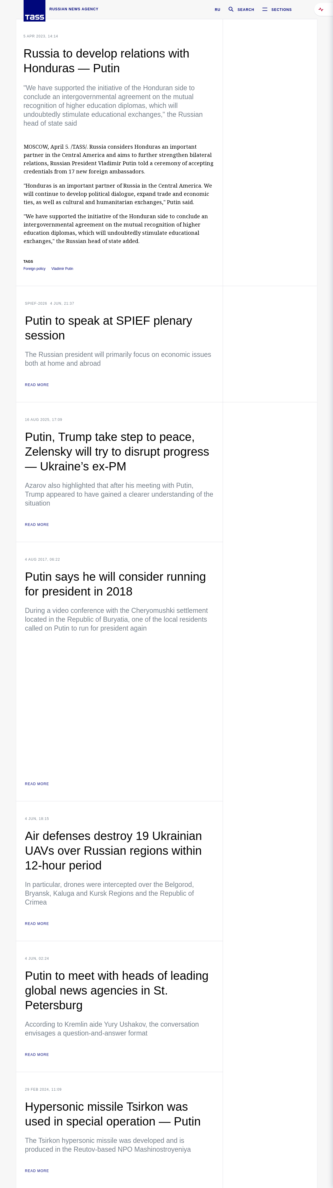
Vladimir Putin (62, 269)
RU (217, 10)
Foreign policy (35, 269)
